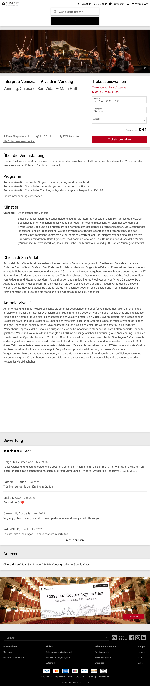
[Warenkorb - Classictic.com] (140, 4)
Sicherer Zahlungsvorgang (58, 657)
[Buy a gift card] (75, 600)
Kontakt (141, 652)
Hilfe (140, 657)
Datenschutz (80, 676)
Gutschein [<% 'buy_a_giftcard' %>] (116, 4)
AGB (70, 676)
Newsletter (104, 676)
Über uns (7, 652)
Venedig (57, 564)
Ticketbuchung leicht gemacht (59, 652)
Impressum (60, 676)
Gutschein (50, 663)
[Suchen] (75, 21)
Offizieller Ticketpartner (13, 657)
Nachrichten (46, 676)
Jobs (140, 663)
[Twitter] (137, 639)
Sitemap (93, 676)
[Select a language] (56, 638)
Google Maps (82, 564)
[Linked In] (143, 639)
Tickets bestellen (119, 139)
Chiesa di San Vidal (15, 564)
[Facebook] (114, 637)
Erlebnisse (99, 663)
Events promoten (102, 652)
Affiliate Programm (103, 657)
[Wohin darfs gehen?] (76, 10)
